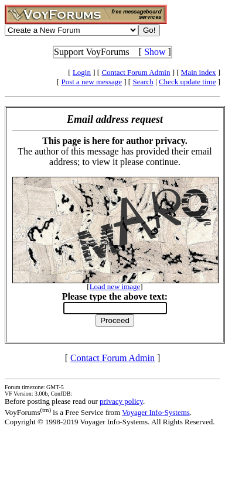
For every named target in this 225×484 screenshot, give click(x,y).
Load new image (115, 286)
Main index (198, 72)
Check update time (187, 81)
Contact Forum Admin (135, 72)
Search (142, 81)
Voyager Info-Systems (156, 412)
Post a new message (91, 81)
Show (154, 52)
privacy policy (121, 401)
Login (82, 72)
